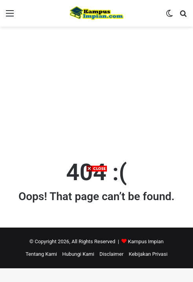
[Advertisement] (96, 227)
